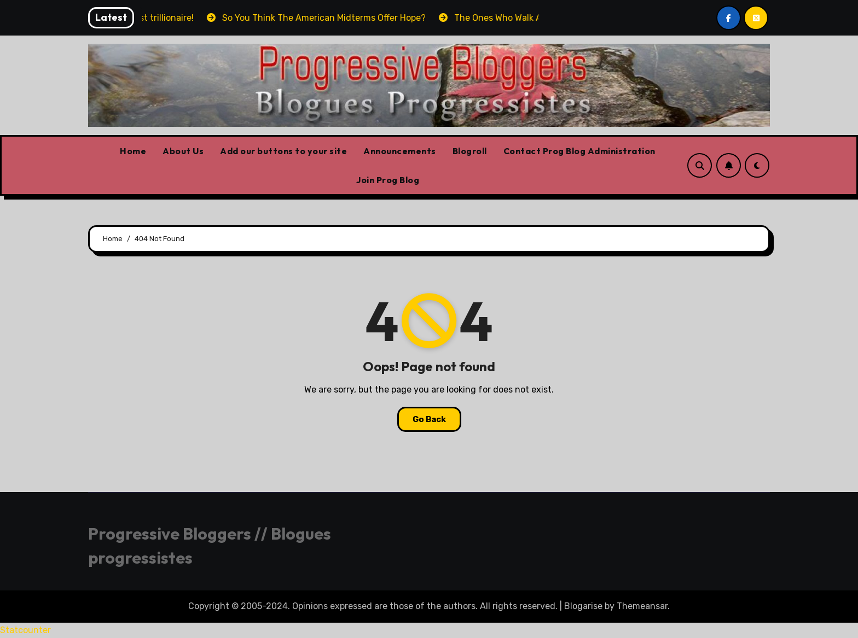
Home (133, 150)
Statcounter (25, 630)
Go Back (429, 419)
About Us (183, 150)
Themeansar (642, 606)
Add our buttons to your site (283, 150)
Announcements (399, 150)
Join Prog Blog (387, 179)
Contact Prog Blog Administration (579, 150)
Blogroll (470, 150)
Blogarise (583, 606)
